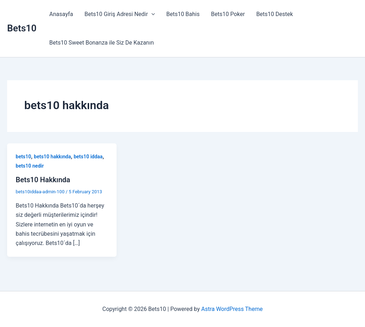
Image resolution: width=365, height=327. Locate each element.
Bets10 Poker (228, 14)
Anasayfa (61, 14)
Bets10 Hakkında (43, 179)
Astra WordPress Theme (231, 309)
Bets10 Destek (274, 14)
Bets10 (21, 28)
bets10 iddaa (88, 156)
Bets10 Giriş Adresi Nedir (119, 14)
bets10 (23, 156)
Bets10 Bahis (183, 14)
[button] (151, 14)
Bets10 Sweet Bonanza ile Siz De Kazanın (101, 42)
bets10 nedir (30, 166)
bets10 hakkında (52, 156)
